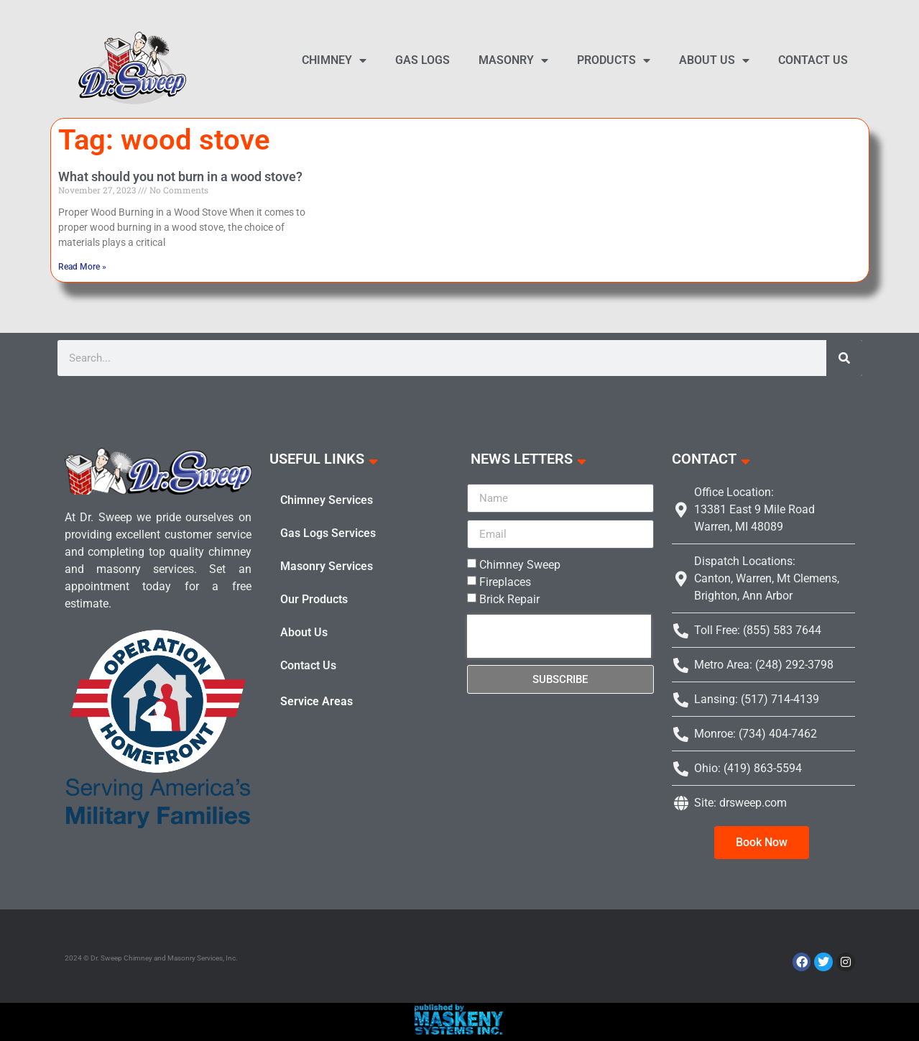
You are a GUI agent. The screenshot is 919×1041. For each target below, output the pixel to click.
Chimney (334, 60)
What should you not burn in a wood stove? (180, 176)
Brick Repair (509, 599)
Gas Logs (422, 60)
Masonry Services (326, 566)
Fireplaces (505, 582)
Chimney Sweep (519, 565)
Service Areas (316, 701)
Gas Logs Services (328, 533)
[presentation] (559, 636)
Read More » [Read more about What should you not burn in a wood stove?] (82, 267)
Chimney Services (326, 500)
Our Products (314, 599)
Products (613, 60)
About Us (714, 60)
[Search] (844, 358)
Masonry (513, 60)
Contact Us (813, 60)
